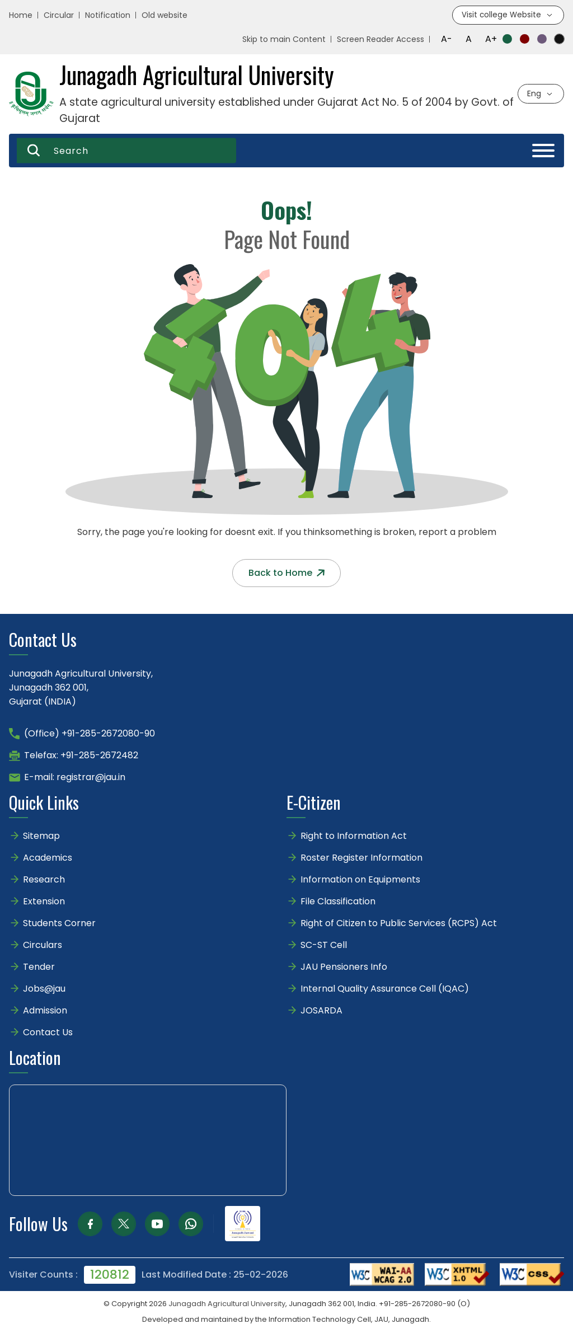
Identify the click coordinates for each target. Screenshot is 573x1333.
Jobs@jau (44, 989)
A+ (491, 39)
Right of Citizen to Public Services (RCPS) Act (398, 923)
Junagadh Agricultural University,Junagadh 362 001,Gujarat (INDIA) (81, 688)
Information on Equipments (360, 880)
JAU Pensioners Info (343, 967)
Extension (44, 901)
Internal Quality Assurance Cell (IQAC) (384, 989)
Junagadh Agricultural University (226, 1304)
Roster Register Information (361, 858)
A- (446, 39)
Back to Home (286, 573)
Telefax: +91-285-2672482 (81, 755)
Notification (107, 15)
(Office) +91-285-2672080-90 (89, 733)
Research (44, 880)
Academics (47, 858)
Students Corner (59, 923)
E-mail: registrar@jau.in (74, 777)
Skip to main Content (284, 39)
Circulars (42, 945)
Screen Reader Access (380, 39)
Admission (45, 1011)
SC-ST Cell (323, 945)
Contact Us (48, 1032)
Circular (59, 15)
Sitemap (41, 836)
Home (20, 15)
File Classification (337, 901)
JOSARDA (322, 1011)
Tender (39, 967)
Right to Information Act (353, 836)
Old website (164, 15)
